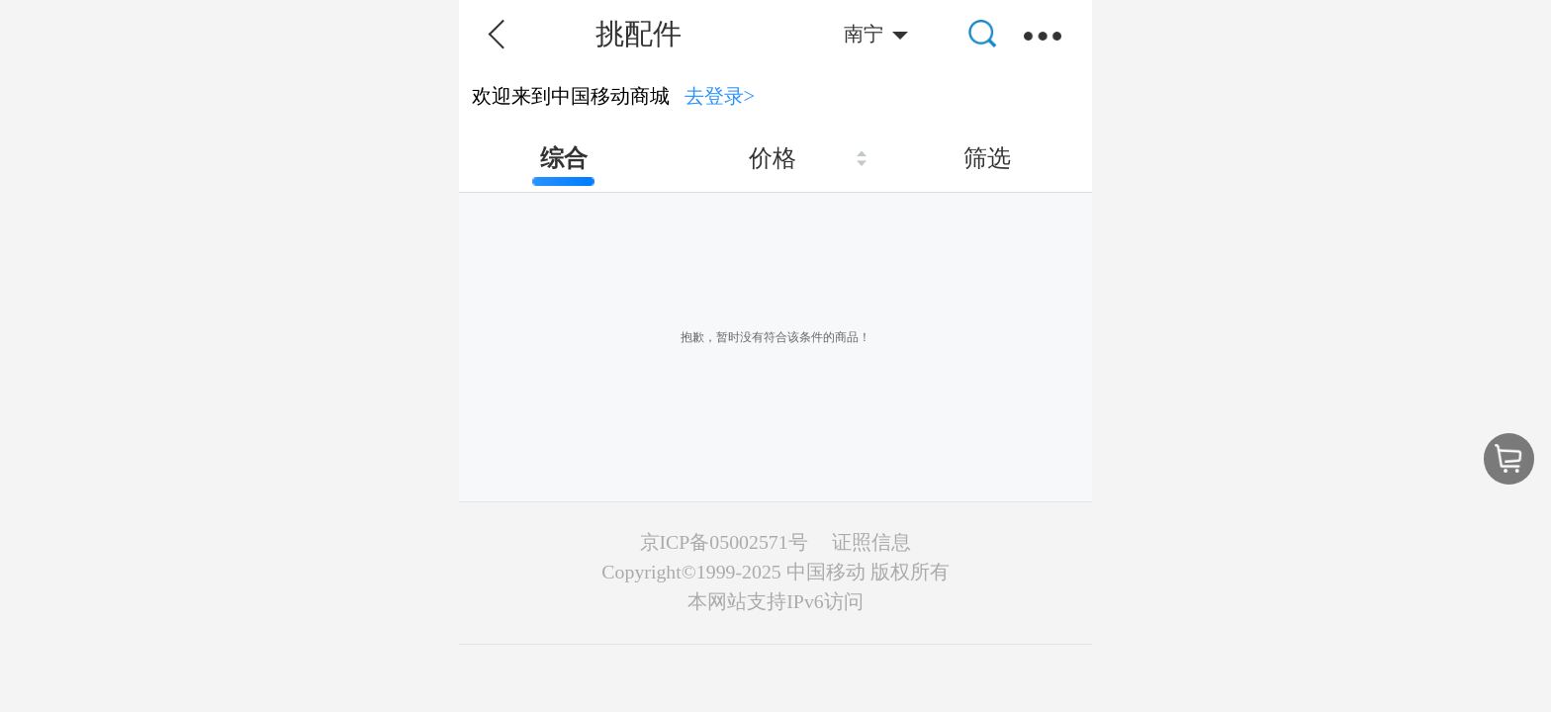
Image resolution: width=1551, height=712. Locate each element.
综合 (564, 158)
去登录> (720, 96)
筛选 (987, 158)
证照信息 (871, 542)
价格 (772, 158)
